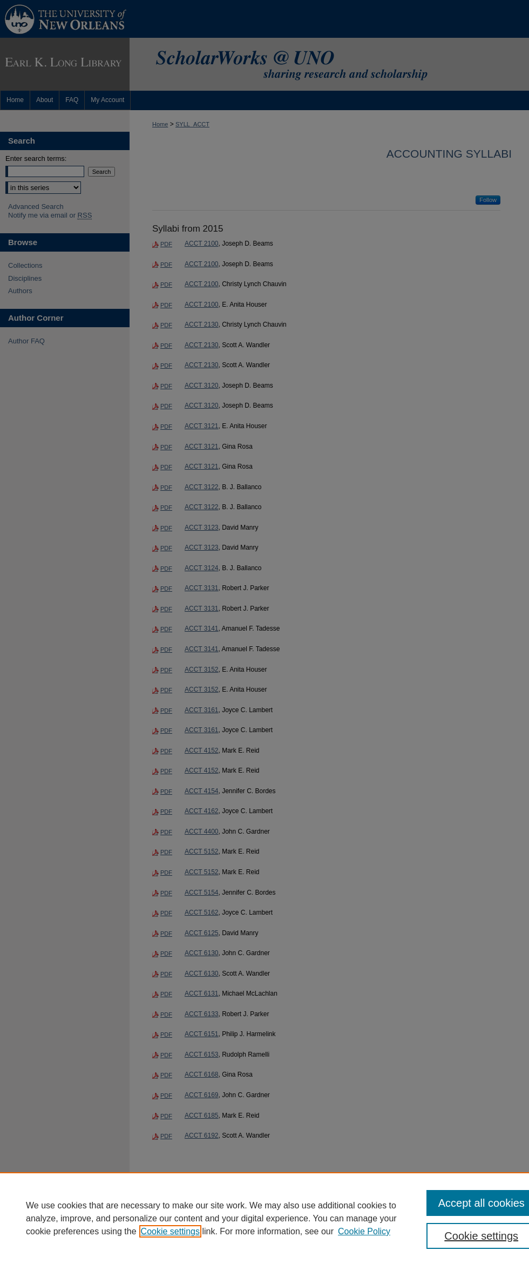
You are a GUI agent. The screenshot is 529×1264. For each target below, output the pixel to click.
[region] (264, 1218)
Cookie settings (170, 1231)
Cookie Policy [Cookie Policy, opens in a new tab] (364, 1231)
